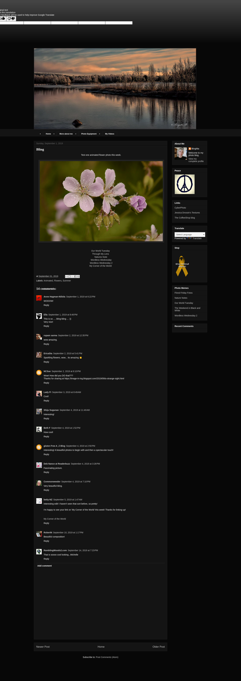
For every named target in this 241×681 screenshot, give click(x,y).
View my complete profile (196, 160)
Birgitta (195, 148)
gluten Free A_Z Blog (54, 446)
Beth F (47, 428)
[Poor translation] (11, 18)
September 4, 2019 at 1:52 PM (65, 428)
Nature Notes (181, 298)
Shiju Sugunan (51, 410)
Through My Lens (100, 254)
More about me (66, 134)
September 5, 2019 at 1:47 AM (67, 499)
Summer (67, 280)
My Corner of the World (100, 266)
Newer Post (43, 646)
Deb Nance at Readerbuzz (57, 464)
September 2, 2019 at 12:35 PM (73, 335)
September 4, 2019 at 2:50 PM (80, 446)
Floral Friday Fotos (184, 293)
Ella (45, 314)
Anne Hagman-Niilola (54, 296)
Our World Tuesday (100, 251)
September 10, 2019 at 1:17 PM (68, 532)
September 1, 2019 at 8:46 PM (62, 314)
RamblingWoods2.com (55, 550)
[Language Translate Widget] (190, 234)
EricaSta (48, 353)
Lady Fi (47, 392)
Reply (46, 305)
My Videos (109, 134)
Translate (194, 238)
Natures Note (100, 257)
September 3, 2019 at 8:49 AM (66, 392)
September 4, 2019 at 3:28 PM (85, 464)
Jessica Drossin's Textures (187, 212)
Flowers (57, 280)
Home (48, 134)
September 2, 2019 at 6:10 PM (66, 371)
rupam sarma (50, 335)
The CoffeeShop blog (185, 217)
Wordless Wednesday (101, 260)
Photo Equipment (89, 134)
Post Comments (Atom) (107, 657)
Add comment (44, 566)
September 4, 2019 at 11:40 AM (75, 410)
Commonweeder (52, 481)
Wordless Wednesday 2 (101, 263)
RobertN (48, 532)
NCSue (47, 371)
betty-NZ (48, 499)
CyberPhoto (180, 207)
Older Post (159, 646)
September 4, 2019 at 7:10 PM (75, 481)
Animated (48, 280)
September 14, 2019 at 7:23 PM (83, 550)
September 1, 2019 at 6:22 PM (80, 296)
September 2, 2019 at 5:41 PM (67, 353)
